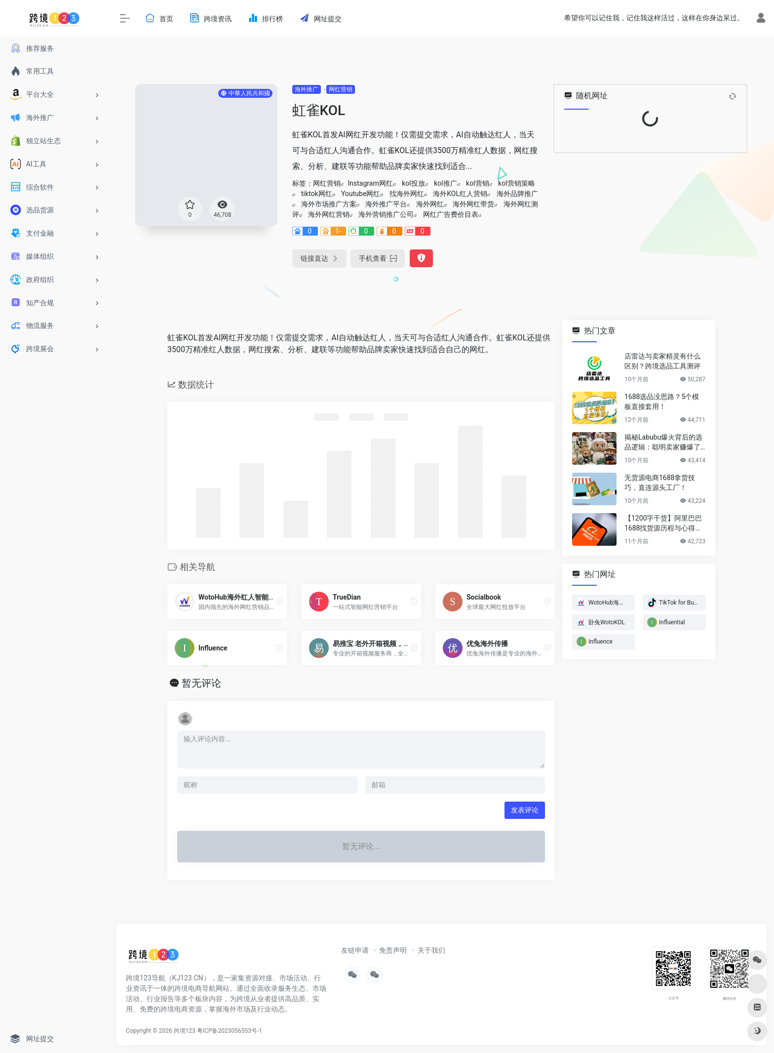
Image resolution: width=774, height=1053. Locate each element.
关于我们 (431, 950)
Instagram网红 (370, 183)
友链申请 (355, 950)
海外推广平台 (386, 204)
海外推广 (306, 89)
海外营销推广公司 (386, 214)
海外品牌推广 (517, 194)
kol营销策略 (516, 183)
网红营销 (340, 89)
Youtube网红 (360, 194)
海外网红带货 (473, 204)
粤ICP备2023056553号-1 (229, 1030)
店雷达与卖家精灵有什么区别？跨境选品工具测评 (662, 361)
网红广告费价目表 (450, 214)
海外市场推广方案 (328, 204)
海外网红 (430, 204)
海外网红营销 (328, 214)
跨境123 (184, 1030)
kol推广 (445, 183)
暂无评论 (201, 683)
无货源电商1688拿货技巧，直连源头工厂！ (659, 482)
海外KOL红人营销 (460, 194)
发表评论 (525, 810)
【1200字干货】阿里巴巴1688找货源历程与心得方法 (663, 523)
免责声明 (393, 950)
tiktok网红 (316, 194)
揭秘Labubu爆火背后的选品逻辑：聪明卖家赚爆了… (664, 442)
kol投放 (413, 183)
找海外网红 (406, 194)
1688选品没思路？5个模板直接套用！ (661, 401)
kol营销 (477, 183)
